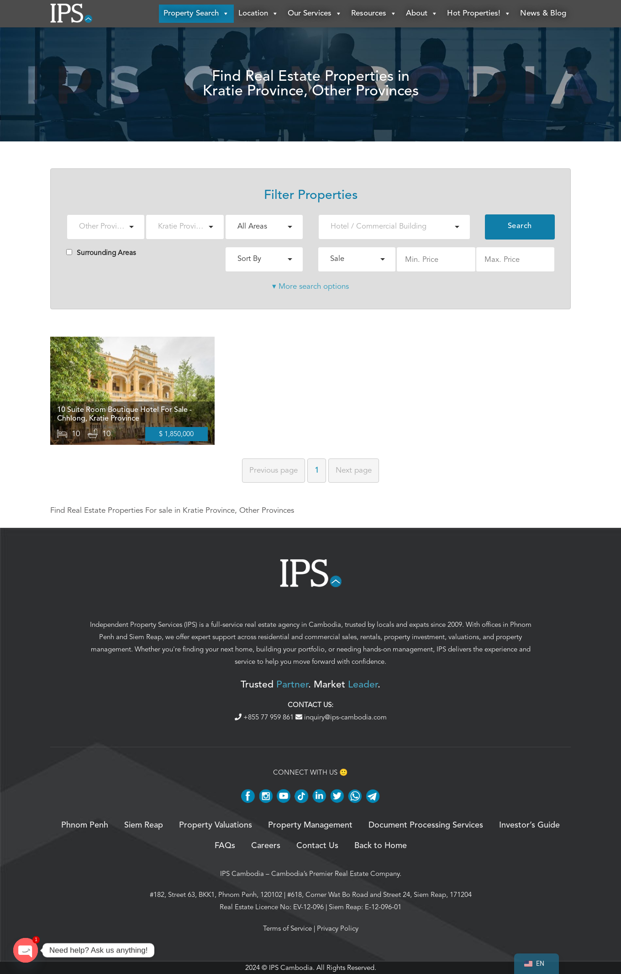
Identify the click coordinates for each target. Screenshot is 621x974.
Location (258, 14)
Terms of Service (287, 928)
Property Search (196, 14)
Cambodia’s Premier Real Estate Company (335, 874)
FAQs (225, 846)
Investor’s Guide (529, 826)
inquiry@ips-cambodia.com (341, 717)
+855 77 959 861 (265, 717)
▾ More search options (310, 286)
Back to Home (380, 846)
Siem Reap (145, 637)
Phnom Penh (84, 826)
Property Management (310, 826)
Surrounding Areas (101, 253)
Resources (374, 14)
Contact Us (317, 846)
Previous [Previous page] (273, 470)
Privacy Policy (337, 928)
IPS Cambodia (242, 874)
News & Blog (543, 13)
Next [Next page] (354, 470)
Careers (265, 846)
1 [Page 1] (317, 470)
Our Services (315, 14)
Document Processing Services (425, 826)
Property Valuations (215, 826)
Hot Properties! (479, 14)
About (422, 14)
